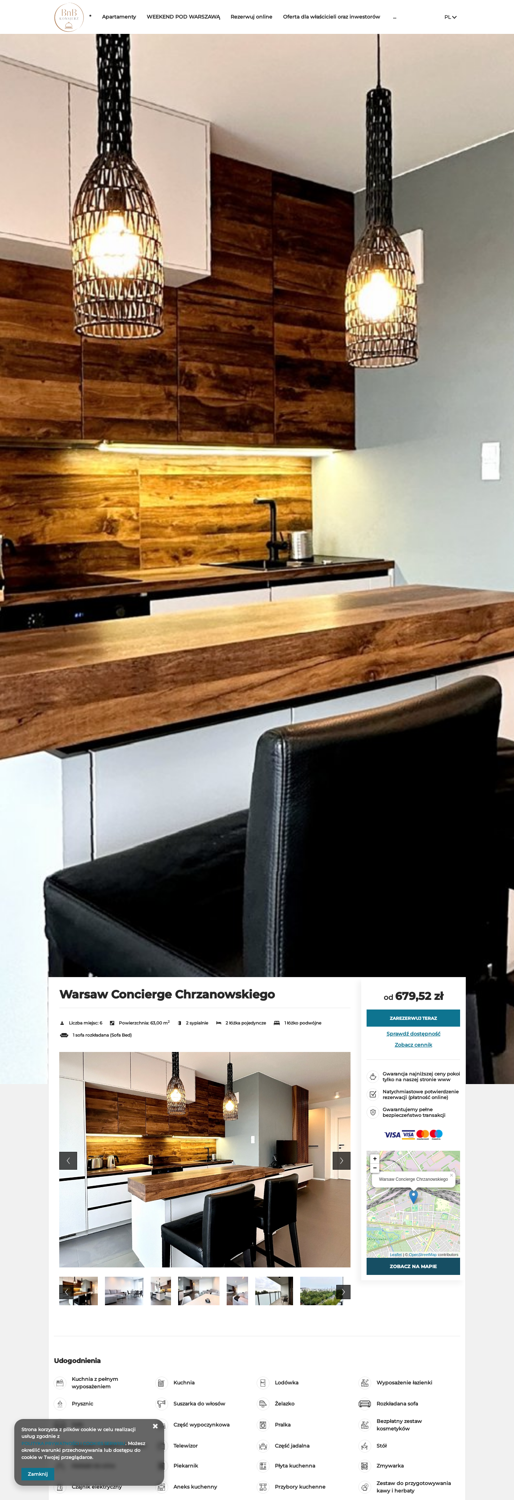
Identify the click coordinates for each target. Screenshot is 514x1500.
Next (342, 1161)
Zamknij (38, 1474)
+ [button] (375, 1159)
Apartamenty (141, 17)
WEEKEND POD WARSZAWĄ (205, 17)
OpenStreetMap (423, 1254)
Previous (68, 1161)
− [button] (375, 1168)
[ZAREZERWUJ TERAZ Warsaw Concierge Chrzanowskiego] (413, 1018)
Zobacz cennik (413, 1045)
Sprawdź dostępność (413, 1034)
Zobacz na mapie (413, 1266)
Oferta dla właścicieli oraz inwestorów (353, 17)
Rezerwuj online (273, 17)
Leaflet (396, 1254)
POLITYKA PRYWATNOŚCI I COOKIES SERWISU (77, 1443)
